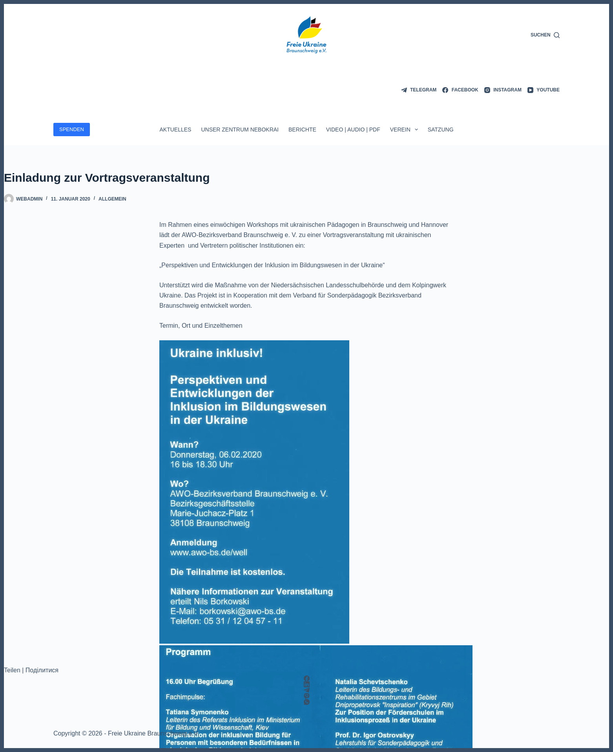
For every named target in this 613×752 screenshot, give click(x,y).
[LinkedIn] (306, 684)
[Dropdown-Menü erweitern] (416, 129)
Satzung (441, 129)
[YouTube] (543, 90)
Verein (405, 129)
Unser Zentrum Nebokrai (240, 129)
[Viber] (306, 696)
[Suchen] (545, 35)
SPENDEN (71, 129)
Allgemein (112, 199)
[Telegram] (419, 90)
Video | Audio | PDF (353, 129)
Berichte (302, 129)
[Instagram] (503, 90)
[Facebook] (460, 90)
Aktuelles (175, 129)
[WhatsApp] (306, 702)
